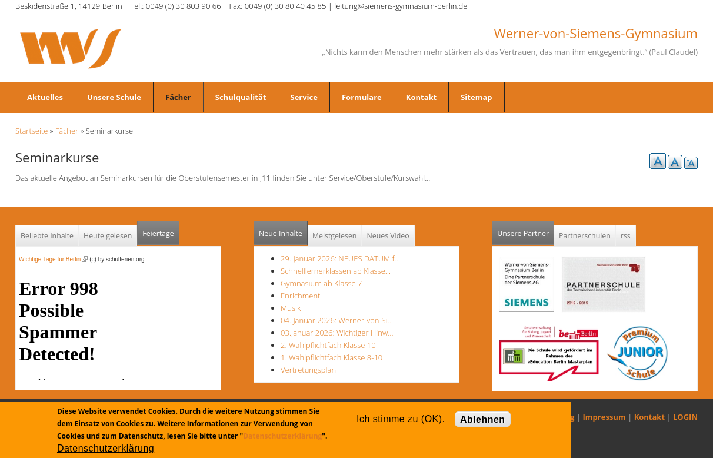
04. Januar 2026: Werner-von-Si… (337, 320)
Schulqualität (240, 97)
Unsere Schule (114, 97)
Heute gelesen (108, 236)
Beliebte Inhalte (47, 236)
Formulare (362, 97)
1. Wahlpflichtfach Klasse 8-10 (331, 357)
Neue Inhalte (280, 233)
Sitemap (476, 97)
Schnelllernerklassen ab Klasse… (336, 270)
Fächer (178, 97)
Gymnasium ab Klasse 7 (321, 283)
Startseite (31, 130)
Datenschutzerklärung (282, 436)
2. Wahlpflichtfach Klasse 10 (328, 345)
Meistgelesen (334, 236)
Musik (291, 308)
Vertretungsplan (308, 369)
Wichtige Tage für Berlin (53, 259)
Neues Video (388, 236)
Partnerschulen (585, 236)
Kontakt (421, 97)
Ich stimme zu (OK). (400, 419)
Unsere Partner (525, 229)
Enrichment (300, 295)
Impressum (604, 416)
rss (626, 236)
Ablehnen (482, 419)
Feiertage (158, 233)
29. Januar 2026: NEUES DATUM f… (340, 258)
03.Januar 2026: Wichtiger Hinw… (337, 332)
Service (303, 97)
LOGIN (685, 416)
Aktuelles (45, 97)
